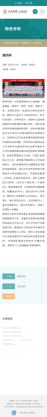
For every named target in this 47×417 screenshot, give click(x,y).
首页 (16, 43)
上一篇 (8, 278)
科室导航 (26, 43)
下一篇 (8, 288)
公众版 (18, 3)
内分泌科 (21, 287)
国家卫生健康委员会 (11, 329)
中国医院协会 (26, 341)
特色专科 (37, 43)
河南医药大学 (8, 341)
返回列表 (8, 298)
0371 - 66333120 (22, 402)
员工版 (28, 3)
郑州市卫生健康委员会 (12, 337)
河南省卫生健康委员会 (12, 333)
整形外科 (21, 277)
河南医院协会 (8, 345)
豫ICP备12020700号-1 (36, 408)
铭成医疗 (32, 414)
